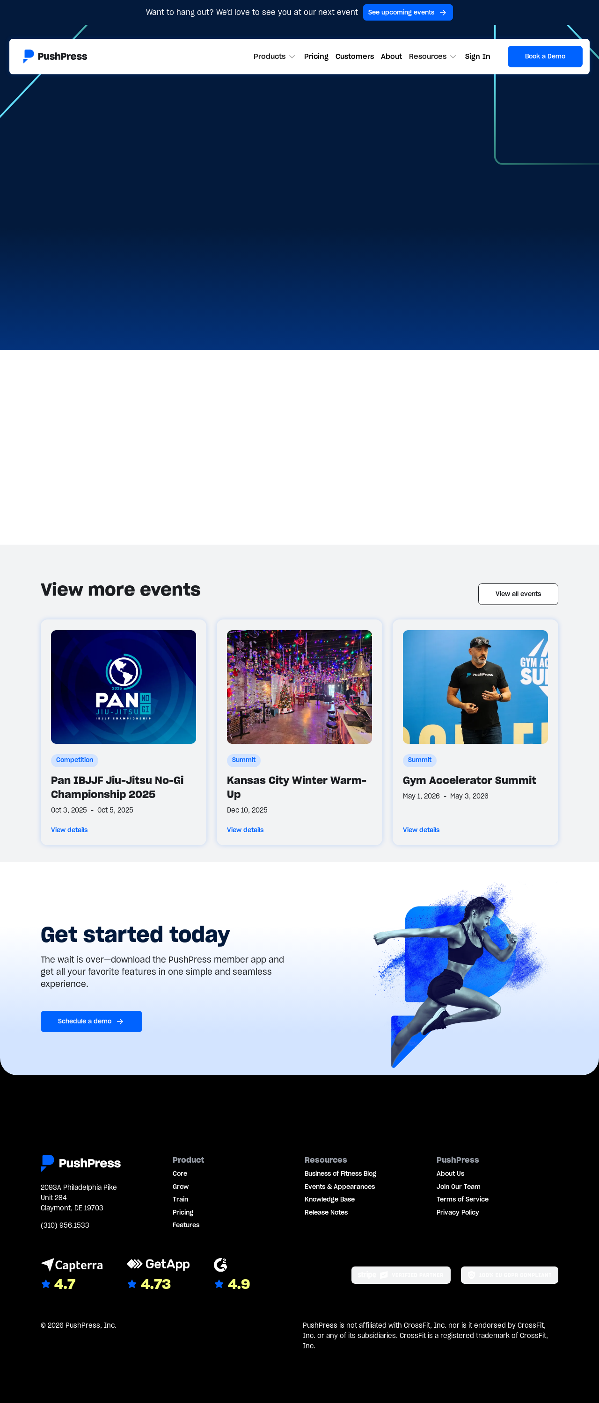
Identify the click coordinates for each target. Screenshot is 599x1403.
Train (180, 1199)
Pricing (316, 56)
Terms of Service (463, 1199)
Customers (355, 56)
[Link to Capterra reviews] (72, 1275)
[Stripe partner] (401, 1275)
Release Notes (326, 1212)
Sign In (477, 56)
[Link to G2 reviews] (232, 1275)
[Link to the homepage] (55, 57)
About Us (450, 1174)
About (391, 56)
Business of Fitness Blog (340, 1174)
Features (186, 1225)
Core (180, 1174)
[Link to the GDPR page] (509, 1275)
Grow (181, 1187)
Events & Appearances (340, 1187)
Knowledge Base (330, 1199)
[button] (276, 56)
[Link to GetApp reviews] (158, 1275)
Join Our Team (459, 1187)
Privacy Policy (458, 1212)
